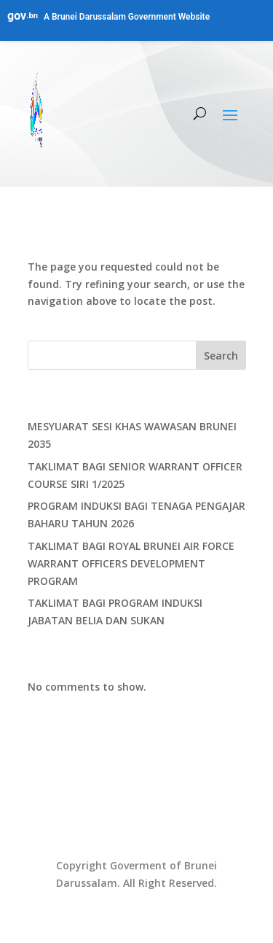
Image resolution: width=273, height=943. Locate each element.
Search (221, 355)
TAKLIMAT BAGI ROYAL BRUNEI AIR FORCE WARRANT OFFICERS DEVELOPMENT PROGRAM (131, 563)
